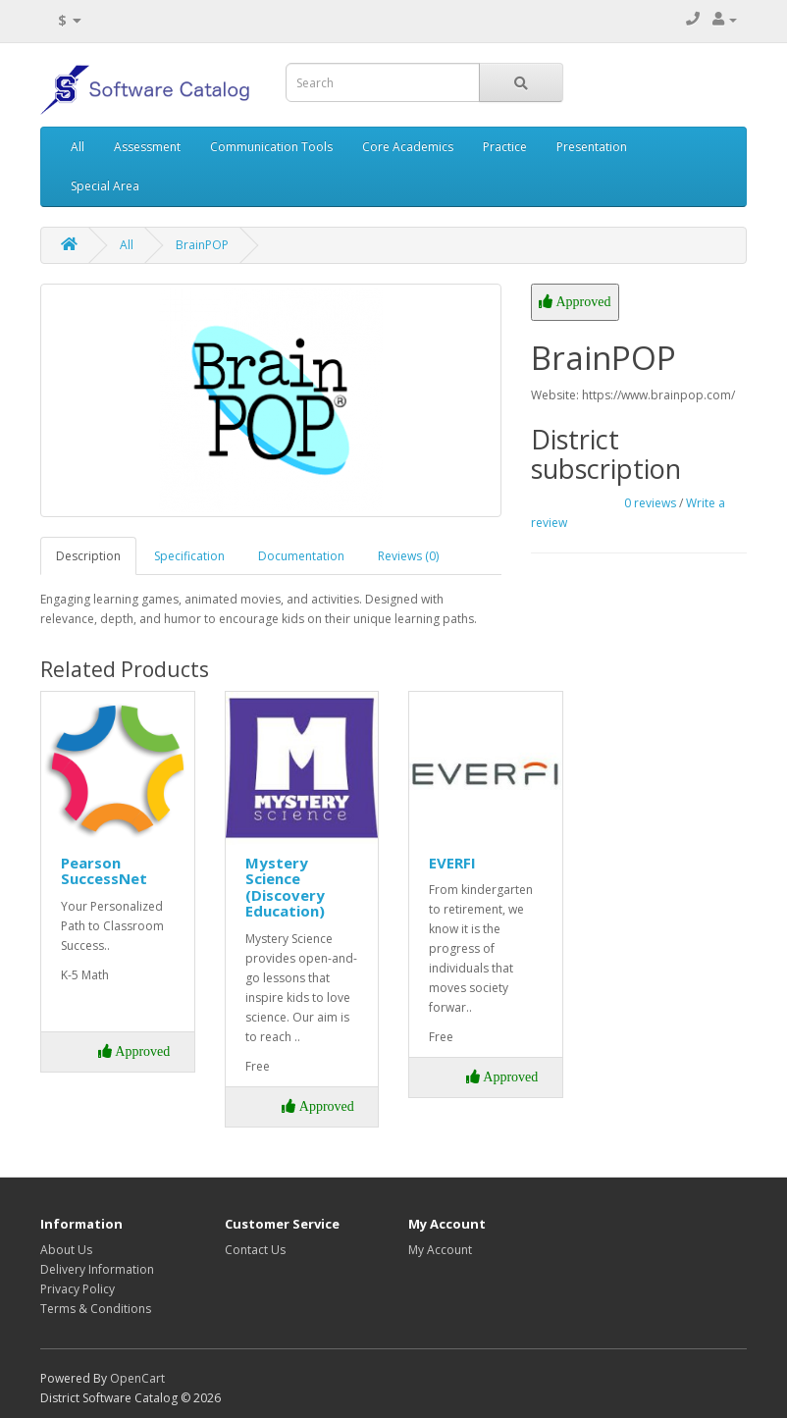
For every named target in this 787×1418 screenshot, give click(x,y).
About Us (66, 1249)
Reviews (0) (408, 556)
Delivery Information (97, 1269)
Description (88, 556)
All (77, 146)
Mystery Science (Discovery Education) (285, 887)
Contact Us (255, 1249)
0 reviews (650, 503)
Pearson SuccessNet (104, 871)
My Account (440, 1249)
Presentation (591, 146)
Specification (189, 556)
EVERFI (452, 862)
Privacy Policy (77, 1289)
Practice (505, 146)
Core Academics (407, 146)
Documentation (301, 556)
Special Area (105, 186)
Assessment (147, 146)
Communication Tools (271, 146)
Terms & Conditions (95, 1308)
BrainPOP (202, 244)
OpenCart (137, 1378)
